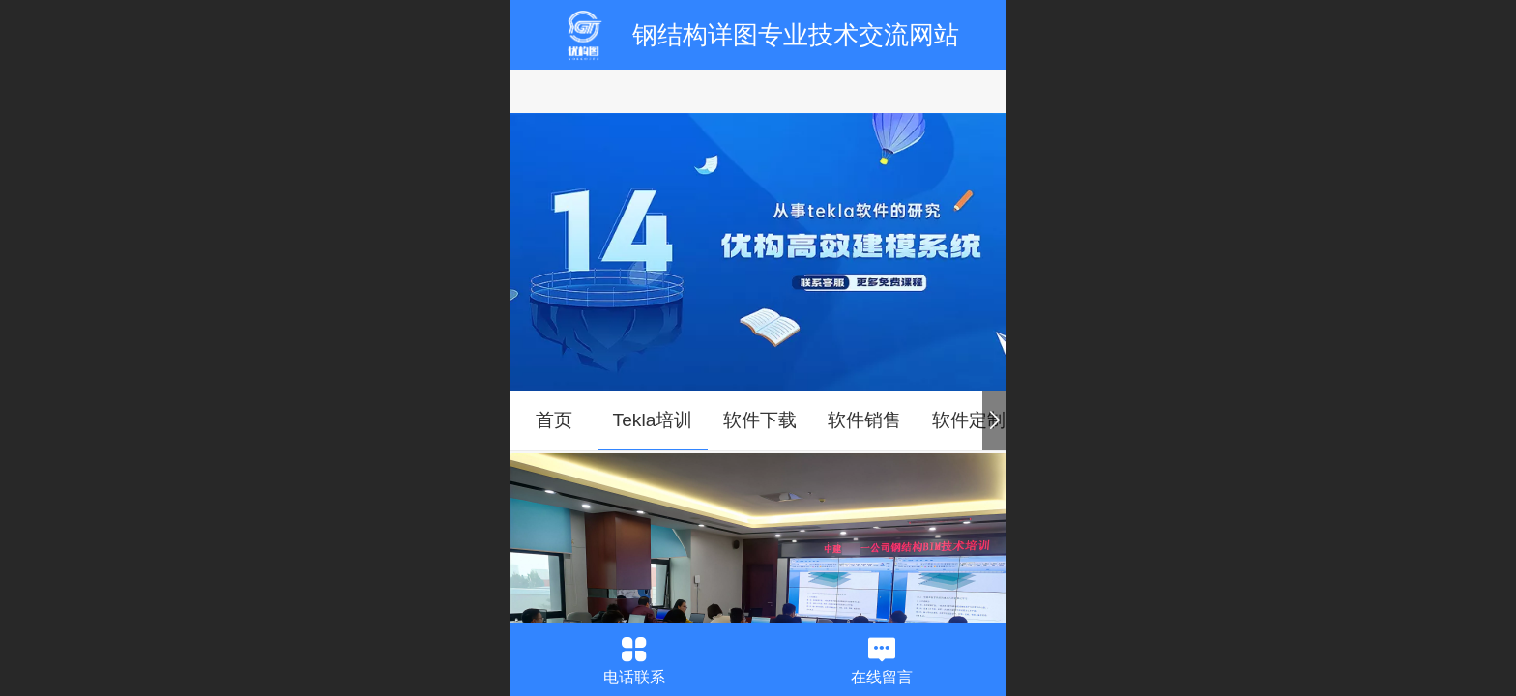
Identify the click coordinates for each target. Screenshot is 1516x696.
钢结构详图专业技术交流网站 (795, 34)
